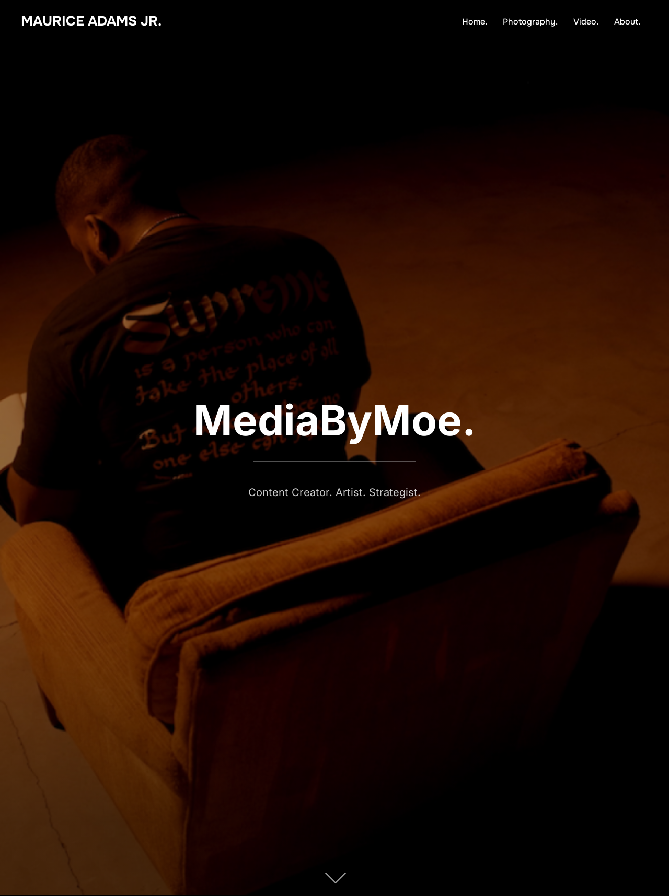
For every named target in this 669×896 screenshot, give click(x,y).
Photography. (530, 21)
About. (627, 21)
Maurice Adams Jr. (91, 21)
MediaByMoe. (334, 420)
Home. (474, 21)
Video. (585, 21)
